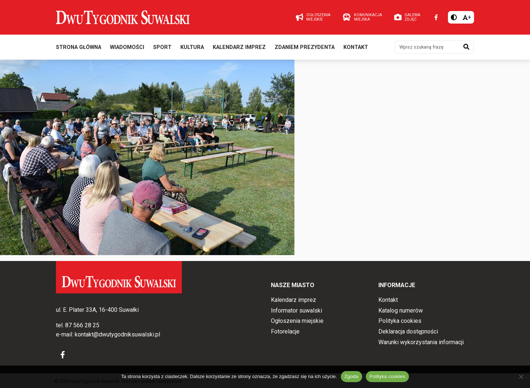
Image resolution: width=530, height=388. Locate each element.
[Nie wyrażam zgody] (520, 376)
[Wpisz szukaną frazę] (427, 47)
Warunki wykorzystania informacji (421, 342)
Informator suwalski (296, 310)
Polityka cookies (399, 320)
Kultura (192, 47)
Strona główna (78, 47)
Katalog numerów (400, 310)
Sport (162, 47)
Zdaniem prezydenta (305, 47)
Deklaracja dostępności (408, 331)
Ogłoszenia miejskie (297, 320)
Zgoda (351, 376)
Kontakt (355, 47)
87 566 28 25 (82, 325)
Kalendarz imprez (239, 47)
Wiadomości (127, 47)
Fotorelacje (285, 331)
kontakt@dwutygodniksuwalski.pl (117, 334)
